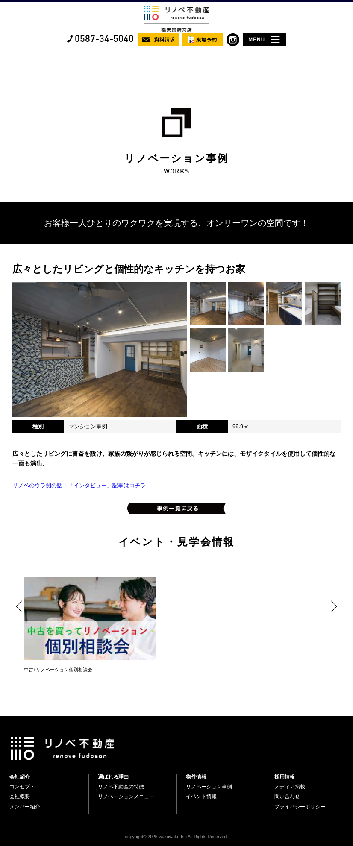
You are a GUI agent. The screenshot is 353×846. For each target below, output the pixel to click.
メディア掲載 (289, 786)
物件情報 (196, 776)
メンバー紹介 (24, 806)
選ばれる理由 (113, 776)
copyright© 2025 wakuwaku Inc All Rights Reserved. (176, 836)
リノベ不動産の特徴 (121, 786)
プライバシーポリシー (300, 806)
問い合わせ (287, 796)
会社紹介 (19, 776)
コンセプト (22, 786)
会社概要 (19, 796)
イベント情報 (201, 796)
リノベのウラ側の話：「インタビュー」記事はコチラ (79, 485)
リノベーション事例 (209, 786)
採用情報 (284, 776)
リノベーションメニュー (126, 796)
